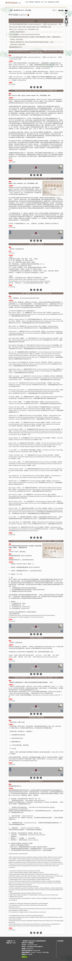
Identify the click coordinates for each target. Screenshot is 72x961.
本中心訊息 (28, 10)
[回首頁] (38, 87)
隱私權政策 (25, 940)
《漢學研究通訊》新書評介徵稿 (17, 44)
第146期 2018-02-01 (19, 10)
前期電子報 (37, 2)
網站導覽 (31, 2)
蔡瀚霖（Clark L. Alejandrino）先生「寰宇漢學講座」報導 (23, 29)
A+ (62, 10)
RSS (42, 2)
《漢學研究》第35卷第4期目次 (17, 32)
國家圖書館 (31, 942)
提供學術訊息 (51, 2)
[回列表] (41, 87)
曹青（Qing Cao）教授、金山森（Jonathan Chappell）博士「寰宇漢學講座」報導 (30, 26)
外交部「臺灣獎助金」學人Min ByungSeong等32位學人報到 (24, 34)
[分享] (31, 87)
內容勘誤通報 (60, 940)
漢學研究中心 (25, 942)
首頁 (27, 2)
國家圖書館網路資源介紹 (15, 47)
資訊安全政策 (32, 940)
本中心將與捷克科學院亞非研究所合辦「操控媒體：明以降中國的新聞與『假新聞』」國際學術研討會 (34, 37)
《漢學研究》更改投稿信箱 (16, 39)
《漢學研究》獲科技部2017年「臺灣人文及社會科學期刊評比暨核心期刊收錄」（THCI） (31, 42)
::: (24, 2)
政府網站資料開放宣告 (41, 940)
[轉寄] (34, 87)
